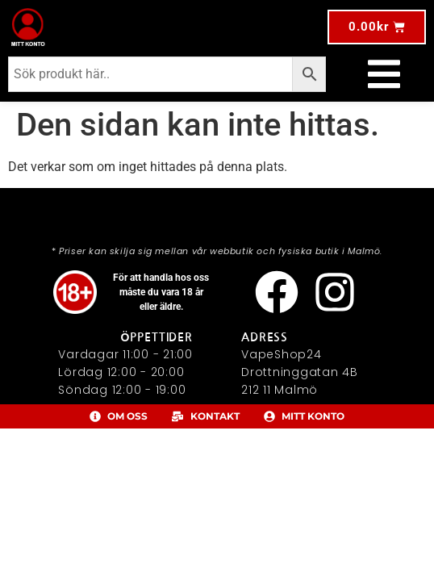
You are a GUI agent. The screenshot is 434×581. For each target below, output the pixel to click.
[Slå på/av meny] (384, 74)
